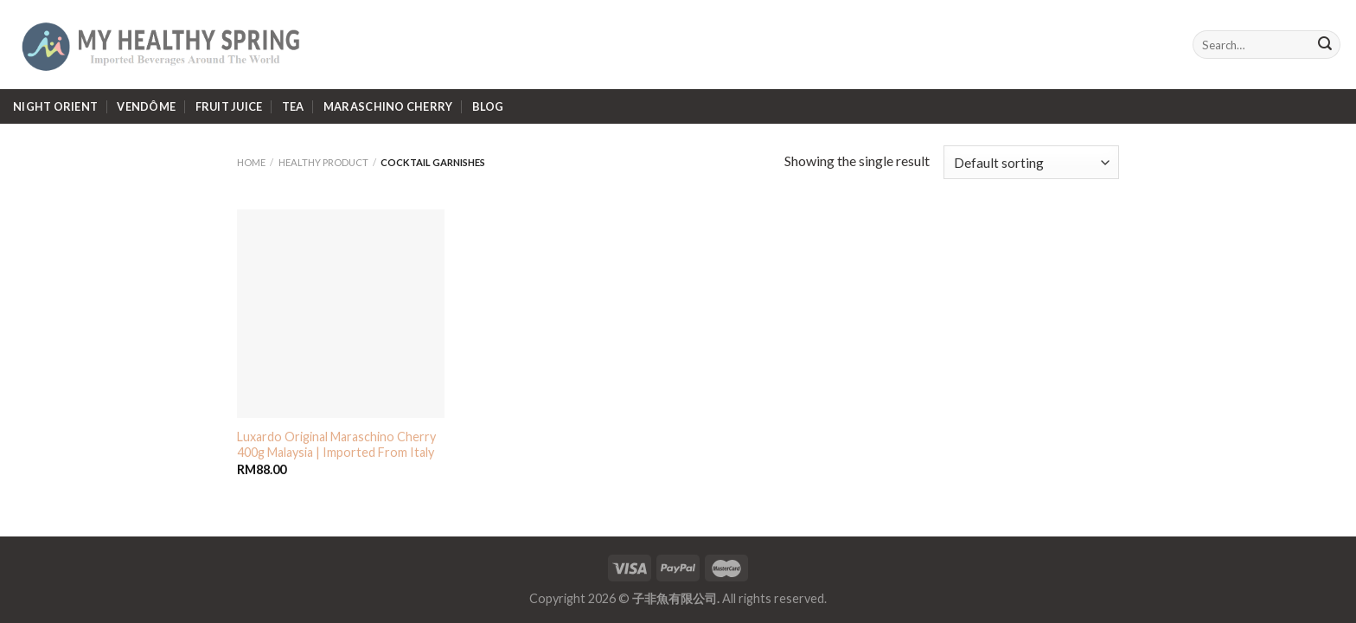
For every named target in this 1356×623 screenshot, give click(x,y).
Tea (293, 106)
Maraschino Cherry (387, 106)
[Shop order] (1031, 162)
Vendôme (146, 106)
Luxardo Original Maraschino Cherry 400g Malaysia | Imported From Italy (336, 444)
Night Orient (55, 106)
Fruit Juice (229, 106)
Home (251, 162)
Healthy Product (323, 162)
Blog (488, 106)
